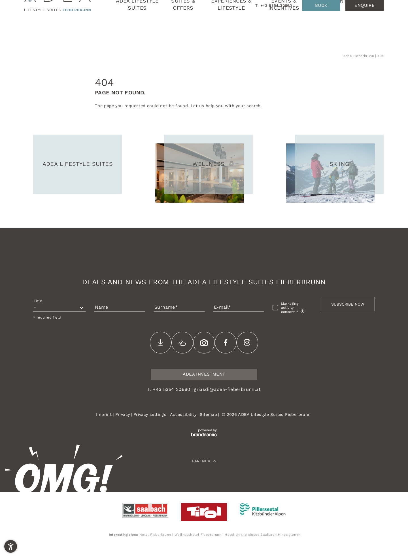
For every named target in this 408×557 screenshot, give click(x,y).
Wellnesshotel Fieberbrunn (198, 535)
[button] (348, 304)
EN (380, 32)
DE (372, 32)
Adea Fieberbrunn (359, 56)
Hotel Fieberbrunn (155, 535)
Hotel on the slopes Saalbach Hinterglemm (262, 535)
